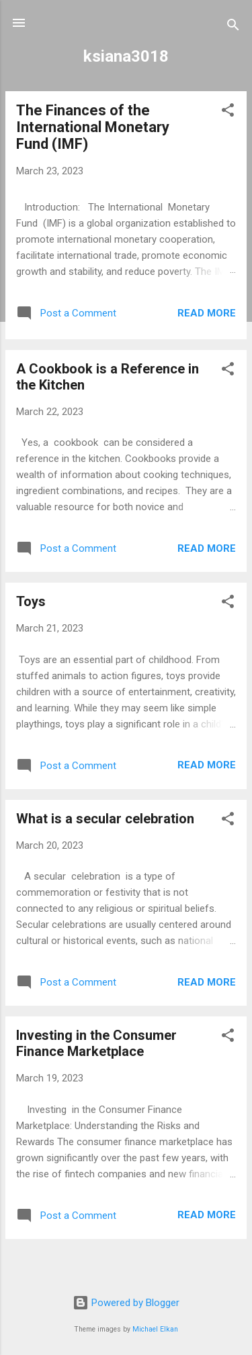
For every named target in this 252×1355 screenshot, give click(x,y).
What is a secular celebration (105, 819)
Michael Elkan (155, 1329)
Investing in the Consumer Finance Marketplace (96, 1043)
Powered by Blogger (126, 1303)
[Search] (233, 27)
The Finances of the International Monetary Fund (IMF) (92, 127)
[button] (228, 112)
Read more (206, 313)
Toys (31, 601)
